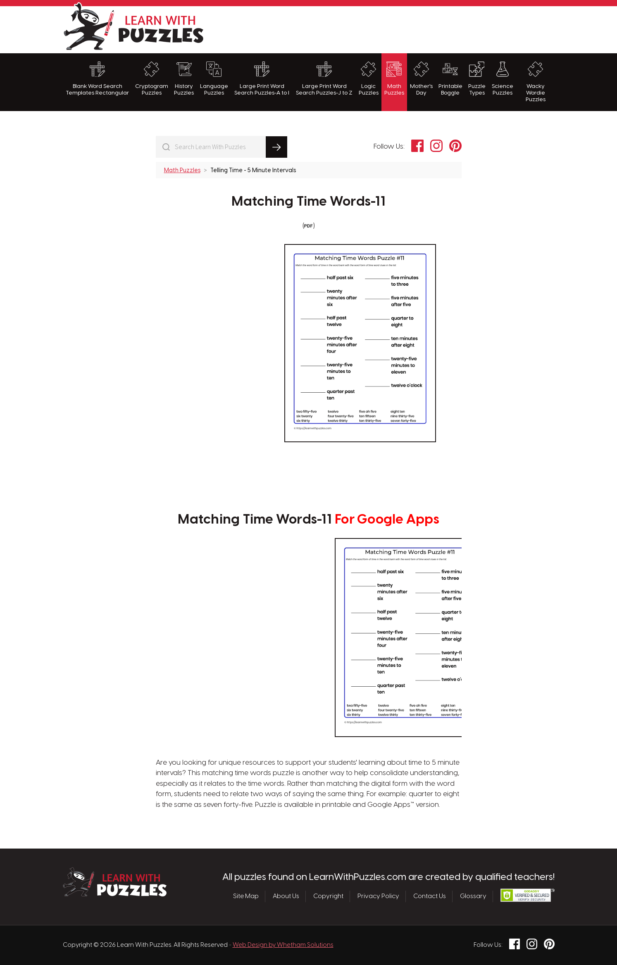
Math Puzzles (394, 79)
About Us (286, 896)
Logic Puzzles (369, 79)
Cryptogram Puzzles (151, 79)
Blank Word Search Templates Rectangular (97, 79)
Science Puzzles (502, 79)
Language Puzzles (214, 79)
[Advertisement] (404, 28)
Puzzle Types (477, 79)
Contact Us (429, 896)
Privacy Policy (378, 896)
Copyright (328, 896)
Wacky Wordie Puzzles (536, 82)
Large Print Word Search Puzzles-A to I (261, 79)
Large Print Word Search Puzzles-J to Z (324, 79)
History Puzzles (184, 79)
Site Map (246, 896)
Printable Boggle (450, 79)
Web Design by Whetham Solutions (283, 945)
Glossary (473, 896)
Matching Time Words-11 (308, 202)
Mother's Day (421, 79)
